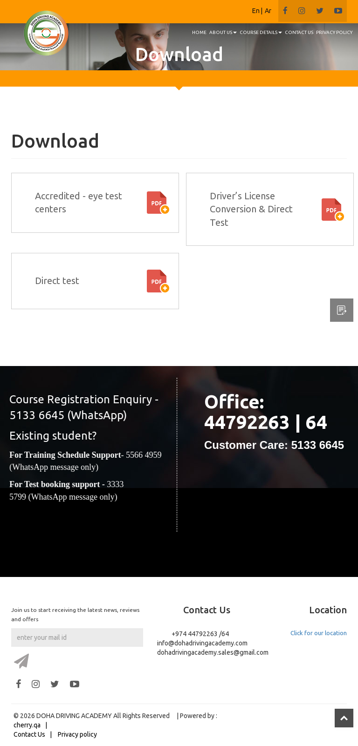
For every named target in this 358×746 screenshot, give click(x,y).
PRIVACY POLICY (334, 32)
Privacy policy (77, 734)
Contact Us (29, 734)
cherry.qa (27, 725)
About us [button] (223, 32)
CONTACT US (299, 32)
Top (344, 718)
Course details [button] (261, 32)
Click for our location (318, 633)
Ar (268, 10)
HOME (199, 32)
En (256, 10)
